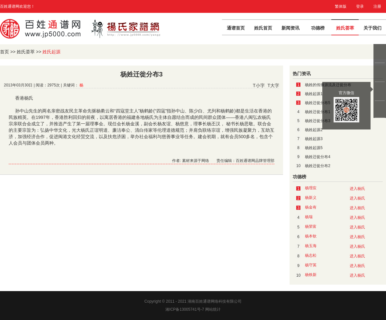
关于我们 (372, 28)
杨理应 (311, 188)
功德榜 (318, 28)
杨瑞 (309, 217)
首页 (4, 51)
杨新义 (311, 197)
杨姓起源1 (314, 94)
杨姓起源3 (314, 139)
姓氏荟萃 (345, 28)
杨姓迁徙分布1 (317, 112)
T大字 (273, 85)
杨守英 (311, 265)
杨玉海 (311, 246)
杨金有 (311, 207)
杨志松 (311, 255)
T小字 (259, 85)
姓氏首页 (263, 28)
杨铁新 (311, 274)
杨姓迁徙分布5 (317, 103)
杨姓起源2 (314, 130)
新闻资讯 (290, 28)
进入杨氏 (357, 188)
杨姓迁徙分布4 (317, 157)
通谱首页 (236, 28)
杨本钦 (311, 236)
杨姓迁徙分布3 (317, 121)
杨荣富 (311, 226)
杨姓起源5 (314, 148)
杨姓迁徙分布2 (317, 166)
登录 (360, 6)
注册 (377, 6)
